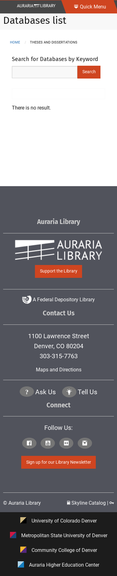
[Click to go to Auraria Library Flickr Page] (67, 444)
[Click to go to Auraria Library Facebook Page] (30, 444)
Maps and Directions (58, 370)
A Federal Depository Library (58, 300)
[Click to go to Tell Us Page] (69, 392)
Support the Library (58, 271)
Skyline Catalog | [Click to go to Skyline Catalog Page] (88, 503)
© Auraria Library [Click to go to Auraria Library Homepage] (22, 503)
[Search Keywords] (44, 72)
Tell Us (87, 392)
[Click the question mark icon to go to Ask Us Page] (27, 392)
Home (15, 42)
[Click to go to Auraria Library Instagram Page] (86, 444)
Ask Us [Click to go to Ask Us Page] (45, 392)
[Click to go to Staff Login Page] (112, 503)
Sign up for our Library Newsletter (58, 462)
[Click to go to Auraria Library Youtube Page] (49, 444)
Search (89, 71)
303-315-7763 (59, 356)
